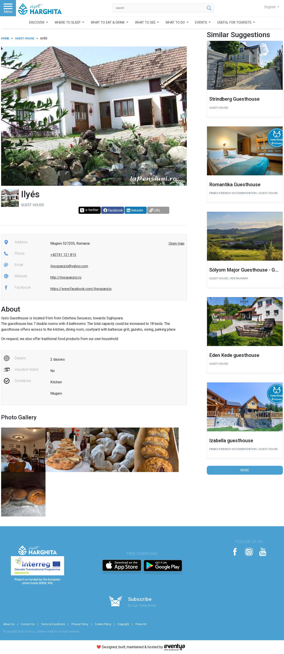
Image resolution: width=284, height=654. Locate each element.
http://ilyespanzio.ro (65, 277)
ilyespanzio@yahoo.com (69, 266)
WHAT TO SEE (145, 22)
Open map (176, 243)
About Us (8, 624)
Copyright (123, 624)
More (245, 470)
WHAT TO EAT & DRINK (108, 22)
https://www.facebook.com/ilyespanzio (81, 289)
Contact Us (28, 624)
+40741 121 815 (63, 255)
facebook (113, 210)
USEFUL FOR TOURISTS (234, 22)
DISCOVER (37, 22)
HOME (5, 38)
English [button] (270, 7)
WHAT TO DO (176, 22)
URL (155, 210)
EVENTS (201, 22)
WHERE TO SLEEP (68, 22)
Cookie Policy (103, 624)
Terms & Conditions (53, 624)
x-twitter (89, 210)
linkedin (135, 210)
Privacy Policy (79, 624)
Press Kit (141, 624)
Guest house (24, 38)
